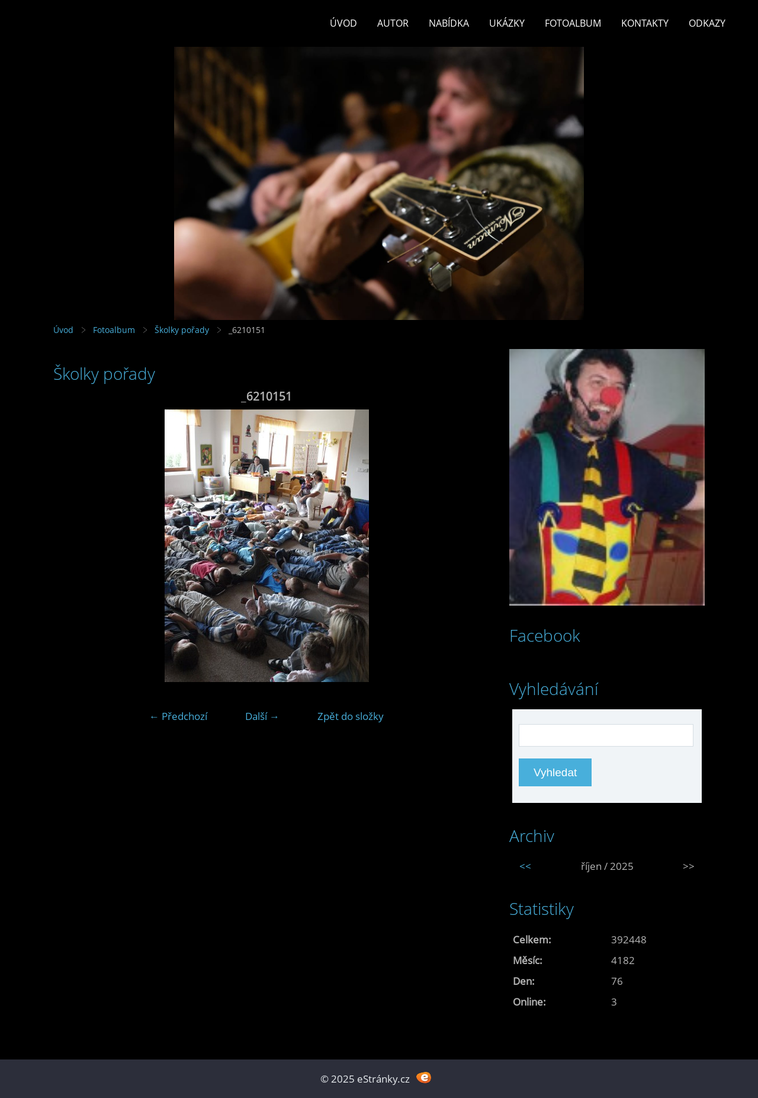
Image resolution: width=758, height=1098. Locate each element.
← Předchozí (178, 716)
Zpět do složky (350, 716)
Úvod (343, 23)
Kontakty (645, 23)
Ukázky (507, 23)
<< (525, 866)
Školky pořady (182, 329)
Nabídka (449, 23)
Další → (262, 716)
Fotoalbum (573, 23)
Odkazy (707, 23)
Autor (393, 23)
